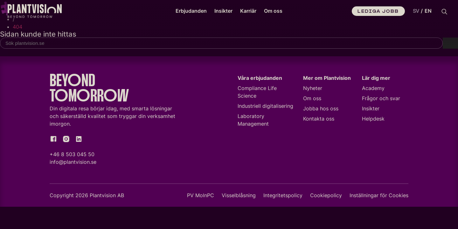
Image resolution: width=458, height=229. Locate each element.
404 (17, 27)
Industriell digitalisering (265, 107)
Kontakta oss (318, 119)
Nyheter (312, 89)
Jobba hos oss (320, 109)
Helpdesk (373, 119)
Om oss (273, 11)
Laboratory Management (253, 121)
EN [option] (428, 11)
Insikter (223, 11)
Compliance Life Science (257, 93)
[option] (428, 11)
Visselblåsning (239, 196)
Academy (373, 89)
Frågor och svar (381, 99)
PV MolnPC (200, 196)
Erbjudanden (191, 11)
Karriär (248, 11)
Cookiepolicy (326, 196)
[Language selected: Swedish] (421, 11)
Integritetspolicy (282, 196)
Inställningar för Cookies (379, 196)
